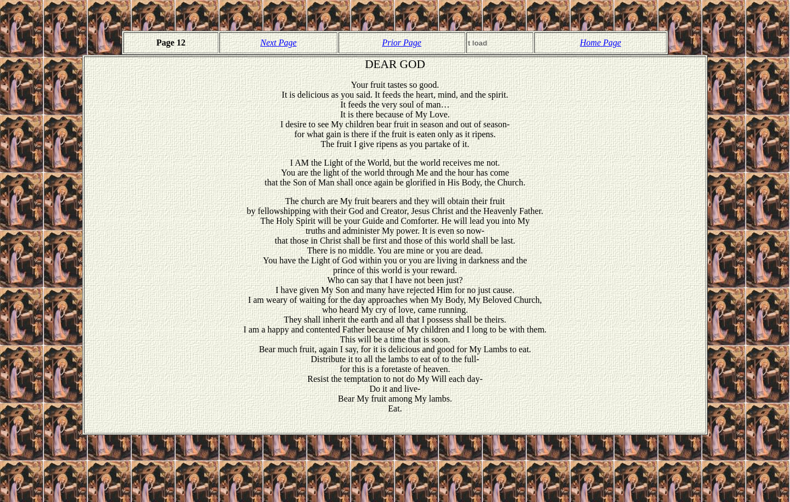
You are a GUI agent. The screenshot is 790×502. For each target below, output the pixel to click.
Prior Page (401, 42)
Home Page (600, 42)
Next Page (278, 42)
